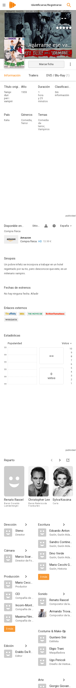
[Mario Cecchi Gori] (24, 582)
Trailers (33, 75)
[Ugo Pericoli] (60, 660)
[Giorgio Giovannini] (60, 686)
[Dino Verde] (60, 553)
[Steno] (24, 530)
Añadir (34, 293)
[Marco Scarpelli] (24, 556)
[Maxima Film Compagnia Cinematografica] (24, 616)
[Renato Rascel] (16, 487)
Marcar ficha (46, 64)
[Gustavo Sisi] (60, 637)
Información (12, 75)
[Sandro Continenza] (60, 542)
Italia (7, 120)
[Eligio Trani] (60, 648)
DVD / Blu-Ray (58, 75)
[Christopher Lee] (40, 487)
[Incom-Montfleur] (24, 605)
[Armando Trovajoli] (60, 611)
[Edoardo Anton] (60, 530)
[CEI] (24, 594)
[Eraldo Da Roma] (24, 652)
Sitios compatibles (36, 225)
